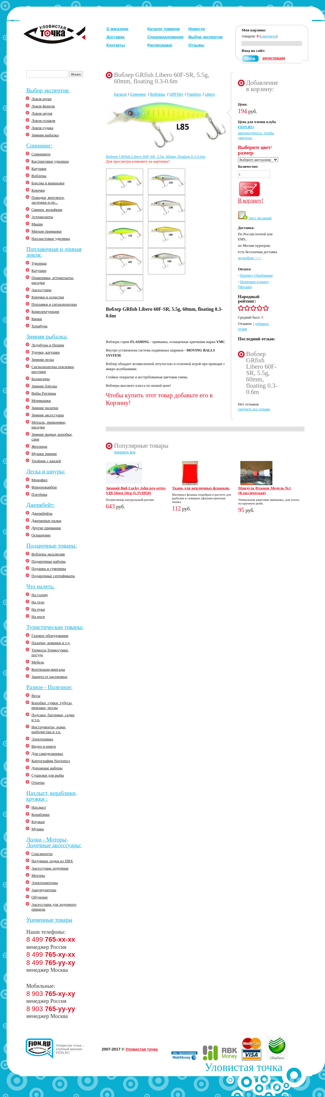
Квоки (36, 318)
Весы (35, 695)
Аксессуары (41, 290)
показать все (124, 452)
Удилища (39, 263)
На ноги (38, 616)
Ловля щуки (41, 99)
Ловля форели (43, 106)
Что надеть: (40, 586)
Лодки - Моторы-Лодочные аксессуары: (53, 842)
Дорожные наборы (47, 768)
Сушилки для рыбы (47, 775)
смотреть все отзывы (254, 409)
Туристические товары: (54, 627)
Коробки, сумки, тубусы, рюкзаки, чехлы (52, 705)
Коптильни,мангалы (48, 669)
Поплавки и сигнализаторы (54, 304)
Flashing (194, 94)
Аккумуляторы (43, 890)
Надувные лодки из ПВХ (52, 861)
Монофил (39, 480)
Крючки (38, 190)
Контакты (115, 45)
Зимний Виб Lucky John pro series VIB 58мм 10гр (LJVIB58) (136, 490)
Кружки (38, 821)
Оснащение (40, 535)
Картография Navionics (50, 760)
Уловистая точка (141, 1049)
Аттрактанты (42, 217)
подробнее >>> (249, 258)
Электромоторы (44, 882)
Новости (196, 29)
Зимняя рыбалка (45, 135)
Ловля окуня (41, 113)
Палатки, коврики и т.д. (50, 643)
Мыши (37, 224)
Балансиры (40, 379)
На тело (37, 602)
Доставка (115, 37)
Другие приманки (46, 528)
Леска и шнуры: (45, 471)
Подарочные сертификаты (53, 576)
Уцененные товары (49, 920)
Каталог (120, 94)
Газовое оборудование (49, 635)
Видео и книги (43, 746)
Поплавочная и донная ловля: (53, 252)
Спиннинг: (39, 145)
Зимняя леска (42, 359)
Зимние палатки (44, 407)
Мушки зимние (44, 453)
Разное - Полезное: (49, 687)
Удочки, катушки (45, 352)
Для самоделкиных (47, 753)
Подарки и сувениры (48, 568)
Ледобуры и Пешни (47, 345)
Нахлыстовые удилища (50, 238)
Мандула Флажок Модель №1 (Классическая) (264, 490)
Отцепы (38, 782)
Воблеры (38, 175)
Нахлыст (38, 807)
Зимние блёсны (44, 386)
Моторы (38, 875)
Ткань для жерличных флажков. (201, 488)
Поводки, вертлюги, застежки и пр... (48, 200)
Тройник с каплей (46, 461)
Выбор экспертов (205, 37)
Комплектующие (45, 311)
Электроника (42, 739)
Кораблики (40, 814)
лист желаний (254, 218)
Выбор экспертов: (48, 90)
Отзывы (196, 45)
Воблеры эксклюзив (48, 554)
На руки (38, 609)
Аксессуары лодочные (50, 868)
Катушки (38, 168)
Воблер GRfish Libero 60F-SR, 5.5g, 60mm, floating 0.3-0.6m (155, 156)
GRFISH (176, 94)
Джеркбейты (42, 513)
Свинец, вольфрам (46, 209)
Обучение (39, 897)
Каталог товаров (163, 29)
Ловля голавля (43, 120)
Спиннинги (40, 154)
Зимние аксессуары (47, 415)
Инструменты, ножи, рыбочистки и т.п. (48, 729)
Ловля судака (42, 128)
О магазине (117, 29)
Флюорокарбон (44, 487)
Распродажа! (159, 45)
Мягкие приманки (46, 231)
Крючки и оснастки (47, 297)
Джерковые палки (46, 520)
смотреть (268, 36)
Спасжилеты (42, 853)
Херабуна (39, 326)
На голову (39, 595)
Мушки (37, 829)
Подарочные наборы (48, 561)
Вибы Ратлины (43, 393)
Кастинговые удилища (50, 161)
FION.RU (245, 127)
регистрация (273, 58)
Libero (210, 94)
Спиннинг (138, 94)
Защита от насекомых (49, 676)
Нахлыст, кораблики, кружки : (51, 796)
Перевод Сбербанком (256, 275)
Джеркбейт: (40, 505)
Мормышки (41, 400)
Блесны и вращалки (47, 183)
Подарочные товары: (51, 545)
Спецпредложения (165, 37)
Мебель (37, 662)
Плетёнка (39, 494)
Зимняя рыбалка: (47, 336)
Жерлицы (39, 446)
